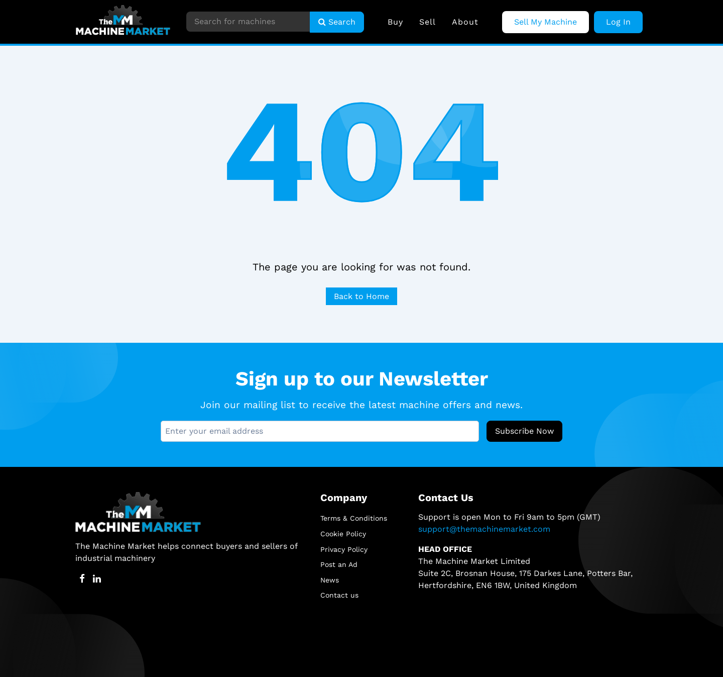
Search (336, 22)
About (465, 22)
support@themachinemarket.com (484, 529)
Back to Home (361, 296)
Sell (427, 22)
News (329, 580)
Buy (395, 22)
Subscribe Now (524, 431)
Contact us (339, 595)
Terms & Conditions (353, 518)
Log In (618, 22)
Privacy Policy (344, 549)
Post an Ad (338, 564)
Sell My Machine (545, 22)
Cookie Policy (343, 534)
